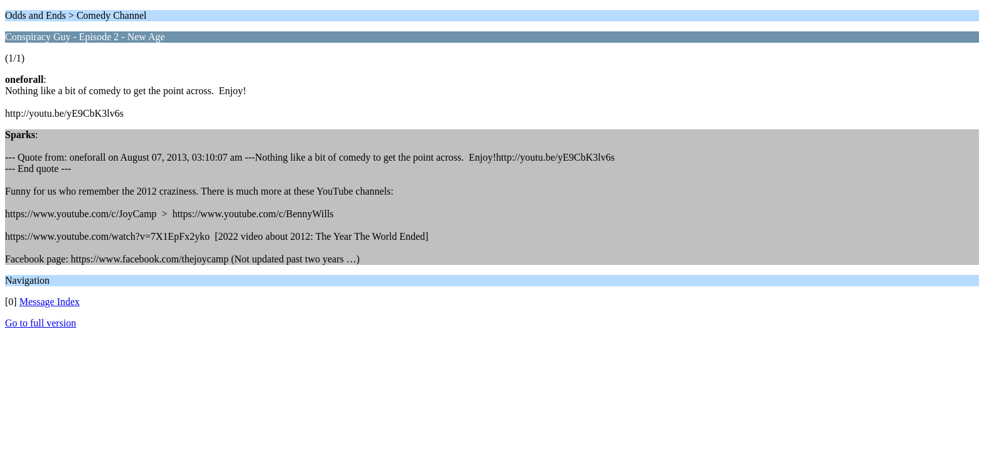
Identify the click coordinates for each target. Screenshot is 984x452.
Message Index (49, 301)
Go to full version (40, 323)
